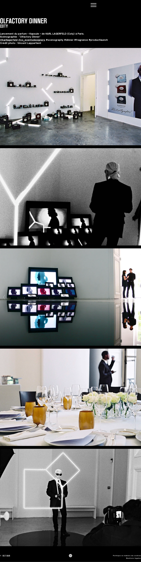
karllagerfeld (10, 39)
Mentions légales (133, 558)
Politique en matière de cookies (127, 555)
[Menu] (93, 5)
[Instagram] (70, 555)
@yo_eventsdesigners (31, 39)
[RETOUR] (10, 556)
